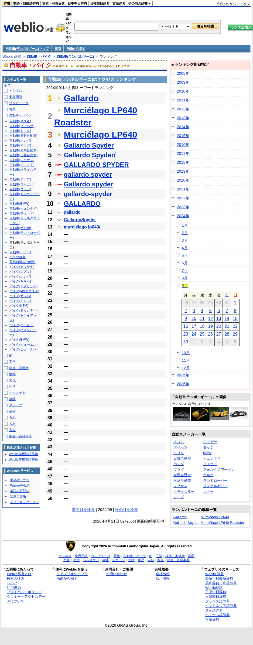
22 (235, 326)
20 (218, 326)
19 (210, 326)
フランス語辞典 (217, 601)
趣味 (12, 399)
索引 (57, 49)
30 (185, 342)
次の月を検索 (126, 509)
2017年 (183, 153)
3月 (185, 240)
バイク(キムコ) (20, 301)
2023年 (183, 207)
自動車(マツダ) (20, 145)
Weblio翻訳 (214, 588)
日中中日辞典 (77, 3)
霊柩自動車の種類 (22, 262)
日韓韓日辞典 (100, 3)
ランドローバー (215, 481)
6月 (185, 263)
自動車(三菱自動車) (23, 155)
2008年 (183, 73)
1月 (185, 225)
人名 (12, 424)
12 (210, 318)
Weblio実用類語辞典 (23, 454)
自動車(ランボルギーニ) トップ (27, 49)
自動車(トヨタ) (20, 131)
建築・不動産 (19, 368)
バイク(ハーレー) (21, 325)
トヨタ (178, 453)
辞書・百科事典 (20, 436)
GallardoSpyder (80, 219)
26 (210, 334)
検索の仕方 (15, 578)
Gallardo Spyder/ (90, 155)
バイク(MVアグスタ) (24, 291)
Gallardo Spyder (89, 145)
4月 (185, 248)
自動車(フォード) (21, 213)
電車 (12, 109)
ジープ (178, 497)
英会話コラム (19, 480)
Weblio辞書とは (19, 574)
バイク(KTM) (18, 306)
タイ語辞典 (214, 610)
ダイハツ (180, 447)
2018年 (183, 162)
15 (235, 318)
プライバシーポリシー (24, 592)
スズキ (178, 442)
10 (194, 318)
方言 (12, 430)
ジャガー (210, 442)
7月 (185, 270)
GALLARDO (82, 203)
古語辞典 (118, 3)
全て (7, 85)
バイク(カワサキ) (21, 267)
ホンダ (178, 464)
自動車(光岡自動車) (23, 150)
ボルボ (208, 475)
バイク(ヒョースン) (23, 349)
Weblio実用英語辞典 (23, 460)
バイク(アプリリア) (23, 286)
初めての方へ (226, 4)
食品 (12, 417)
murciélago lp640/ (82, 227)
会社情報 (163, 574)
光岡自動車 (182, 475)
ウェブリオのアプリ (72, 574)
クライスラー (183, 492)
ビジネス (15, 91)
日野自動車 (182, 458)
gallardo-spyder (88, 193)
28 (226, 334)
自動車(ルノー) (20, 252)
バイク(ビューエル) (23, 344)
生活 (12, 386)
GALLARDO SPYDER (96, 164)
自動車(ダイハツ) (21, 126)
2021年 (183, 189)
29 (235, 334)
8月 (185, 278)
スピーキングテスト (24, 502)
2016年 (183, 144)
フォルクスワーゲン (219, 469)
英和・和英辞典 (53, 3)
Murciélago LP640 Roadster (222, 523)
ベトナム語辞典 (217, 615)
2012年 (183, 109)
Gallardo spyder (88, 184)
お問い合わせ (116, 574)
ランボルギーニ (215, 486)
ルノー (208, 492)
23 (185, 334)
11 (202, 318)
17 (194, 326)
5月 (185, 255)
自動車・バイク (39, 56)
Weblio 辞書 (11, 56)
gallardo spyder (88, 174)
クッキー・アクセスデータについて (26, 599)
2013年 (183, 118)
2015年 (183, 136)
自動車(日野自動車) (23, 136)
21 (226, 326)
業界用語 (15, 97)
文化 (12, 380)
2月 (185, 233)
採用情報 (163, 578)
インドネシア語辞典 (221, 606)
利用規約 (14, 588)
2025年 (183, 375)
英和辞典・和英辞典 (221, 583)
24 (194, 334)
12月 (186, 368)
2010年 (183, 91)
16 (185, 326)
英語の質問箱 (19, 491)
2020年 (183, 180)
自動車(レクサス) (21, 160)
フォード (210, 464)
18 (202, 326)
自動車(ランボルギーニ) (75, 56)
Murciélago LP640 (100, 134)
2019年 (183, 171)
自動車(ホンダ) (20, 140)
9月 (185, 286)
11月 (186, 360)
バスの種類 (17, 257)
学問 (12, 374)
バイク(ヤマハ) (20, 281)
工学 (12, 362)
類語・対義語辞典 (26, 3)
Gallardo (81, 98)
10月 (186, 353)
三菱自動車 (182, 481)
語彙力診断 (18, 496)
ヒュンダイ (212, 458)
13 (218, 318)
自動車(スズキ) (20, 121)
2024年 (183, 216)
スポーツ (15, 405)
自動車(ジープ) (20, 179)
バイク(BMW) (19, 340)
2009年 (183, 82)
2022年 (183, 198)
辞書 (7, 3)
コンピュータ (19, 103)
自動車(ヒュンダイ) (23, 208)
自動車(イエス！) (21, 165)
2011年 (183, 100)
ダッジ (208, 447)
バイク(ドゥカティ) (23, 310)
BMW (207, 453)
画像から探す (75, 49)
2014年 (183, 127)
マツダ (178, 469)
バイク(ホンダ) (20, 276)
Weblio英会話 (19, 485)
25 (202, 334)
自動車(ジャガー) (21, 184)
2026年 (183, 384)
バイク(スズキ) (20, 272)
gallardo (72, 212)
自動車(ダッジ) (20, 189)
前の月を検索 (83, 509)
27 (218, 334)
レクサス (180, 486)
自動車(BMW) (19, 204)
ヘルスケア (17, 393)
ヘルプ (245, 4)
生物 (12, 411)
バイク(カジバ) (20, 296)
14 (226, 318)
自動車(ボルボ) (20, 228)
